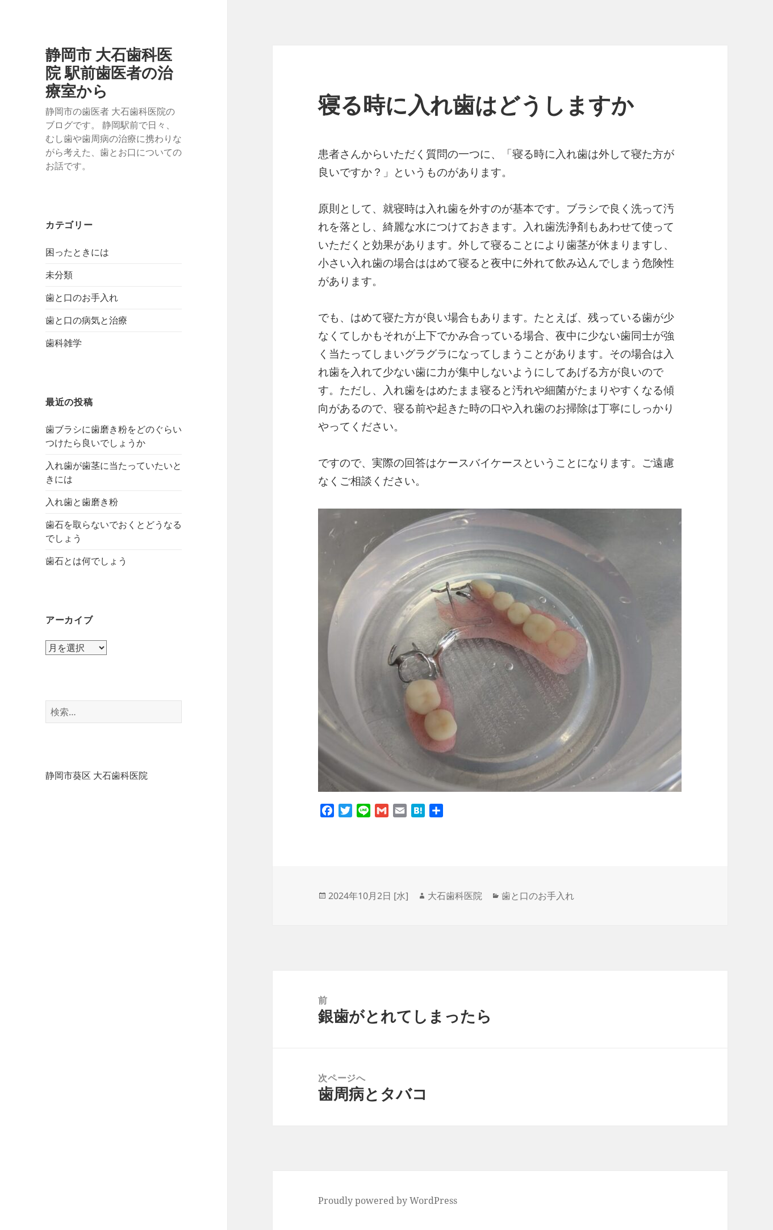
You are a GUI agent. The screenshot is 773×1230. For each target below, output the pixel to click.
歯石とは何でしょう (86, 561)
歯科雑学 (63, 343)
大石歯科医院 (455, 895)
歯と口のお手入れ (81, 297)
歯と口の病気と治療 (86, 320)
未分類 (59, 274)
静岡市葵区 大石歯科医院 (96, 775)
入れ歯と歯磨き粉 (81, 502)
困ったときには (77, 252)
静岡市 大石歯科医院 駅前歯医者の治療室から (109, 72)
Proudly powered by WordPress (387, 1200)
